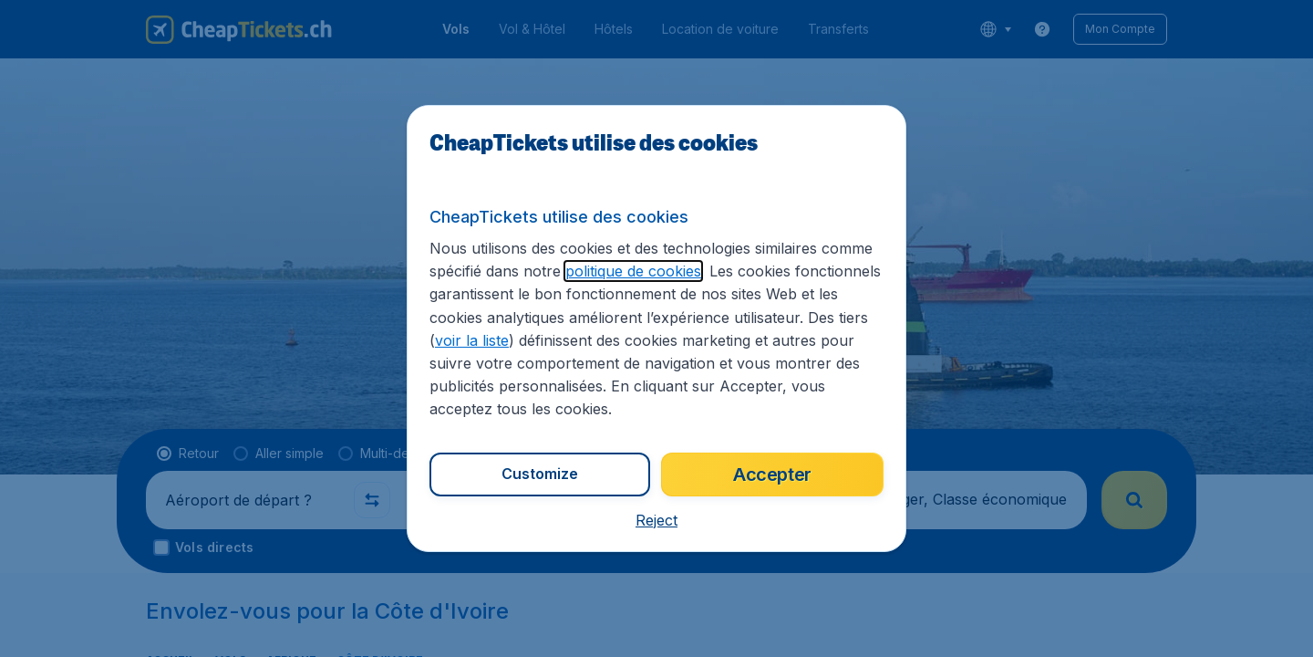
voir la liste (472, 340)
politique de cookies (633, 271)
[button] (656, 520)
